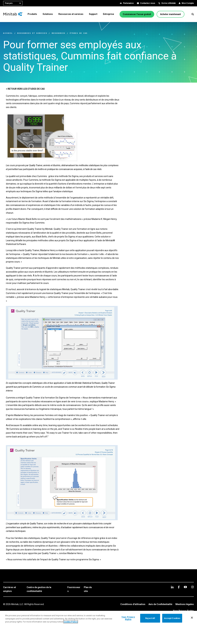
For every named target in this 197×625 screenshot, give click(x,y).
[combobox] (13, 3)
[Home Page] (13, 14)
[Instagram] (192, 587)
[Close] (191, 617)
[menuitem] (32, 14)
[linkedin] (172, 587)
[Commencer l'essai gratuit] (137, 14)
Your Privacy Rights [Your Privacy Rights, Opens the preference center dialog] (128, 618)
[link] (13, 589)
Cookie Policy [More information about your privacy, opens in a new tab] (71, 622)
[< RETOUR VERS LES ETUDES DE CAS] (25, 89)
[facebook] (179, 587)
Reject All (150, 618)
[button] (193, 14)
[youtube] (185, 587)
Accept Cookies (172, 618)
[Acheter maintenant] (170, 14)
